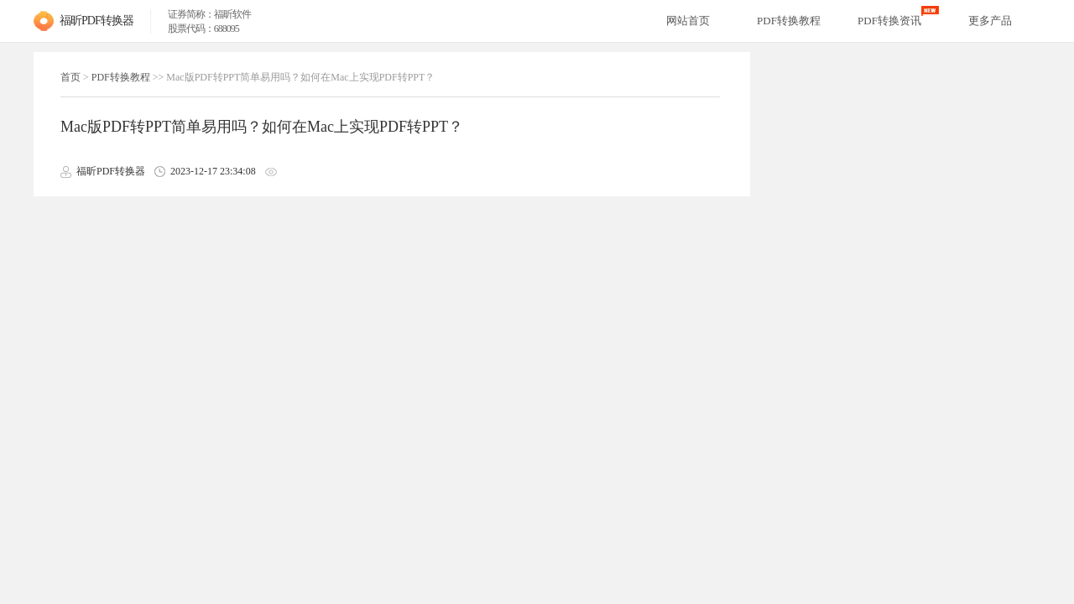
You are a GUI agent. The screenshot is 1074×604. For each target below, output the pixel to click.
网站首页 (688, 20)
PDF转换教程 (120, 77)
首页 (70, 77)
